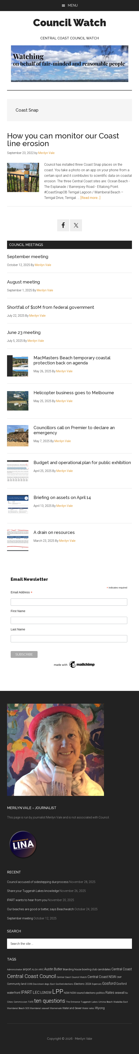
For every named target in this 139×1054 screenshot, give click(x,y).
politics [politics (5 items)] (100, 992)
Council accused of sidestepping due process (38, 882)
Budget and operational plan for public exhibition (82, 462)
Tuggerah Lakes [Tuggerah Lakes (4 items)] (89, 1002)
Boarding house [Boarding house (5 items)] (72, 969)
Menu (73, 5)
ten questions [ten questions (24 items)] (49, 1001)
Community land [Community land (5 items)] (16, 983)
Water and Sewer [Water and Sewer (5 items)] (72, 1008)
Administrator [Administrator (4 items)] (14, 969)
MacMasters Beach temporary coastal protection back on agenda (72, 360)
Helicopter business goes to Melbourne (74, 392)
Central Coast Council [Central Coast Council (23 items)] (31, 976)
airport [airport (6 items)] (27, 969)
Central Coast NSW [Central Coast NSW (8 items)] (102, 977)
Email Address (21, 592)
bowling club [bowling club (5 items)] (89, 969)
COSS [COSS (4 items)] (29, 984)
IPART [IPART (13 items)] (26, 992)
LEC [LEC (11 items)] (36, 992)
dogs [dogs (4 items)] (47, 984)
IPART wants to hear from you (27, 900)
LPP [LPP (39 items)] (57, 991)
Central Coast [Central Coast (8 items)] (121, 969)
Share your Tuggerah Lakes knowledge (33, 891)
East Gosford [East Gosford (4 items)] (57, 984)
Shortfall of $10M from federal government (50, 307)
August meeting (23, 282)
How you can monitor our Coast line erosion (63, 139)
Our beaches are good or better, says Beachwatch (40, 909)
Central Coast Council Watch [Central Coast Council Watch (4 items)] (72, 977)
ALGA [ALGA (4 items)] (35, 969)
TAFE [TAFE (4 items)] (31, 1002)
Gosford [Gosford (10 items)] (109, 983)
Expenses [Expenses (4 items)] (97, 984)
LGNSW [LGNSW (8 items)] (45, 993)
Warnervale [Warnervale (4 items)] (56, 1008)
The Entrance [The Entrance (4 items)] (73, 1002)
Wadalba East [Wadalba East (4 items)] (120, 1002)
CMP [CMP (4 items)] (119, 977)
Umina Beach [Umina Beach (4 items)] (105, 1002)
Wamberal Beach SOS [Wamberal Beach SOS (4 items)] (18, 1008)
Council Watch (69, 23)
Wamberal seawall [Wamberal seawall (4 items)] (39, 1008)
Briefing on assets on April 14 (62, 497)
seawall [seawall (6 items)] (119, 992)
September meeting (27, 256)
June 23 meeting (24, 332)
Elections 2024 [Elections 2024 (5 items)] (82, 983)
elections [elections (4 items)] (68, 984)
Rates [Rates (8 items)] (109, 993)
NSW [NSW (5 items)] (67, 992)
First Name (18, 611)
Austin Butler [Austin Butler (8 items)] (53, 969)
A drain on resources (54, 532)
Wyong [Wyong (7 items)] (100, 1008)
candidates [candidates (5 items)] (104, 969)
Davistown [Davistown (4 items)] (38, 984)
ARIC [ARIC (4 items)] (41, 969)
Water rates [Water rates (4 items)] (88, 1008)
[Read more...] (90, 198)
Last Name (18, 629)
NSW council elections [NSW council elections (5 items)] (83, 992)
